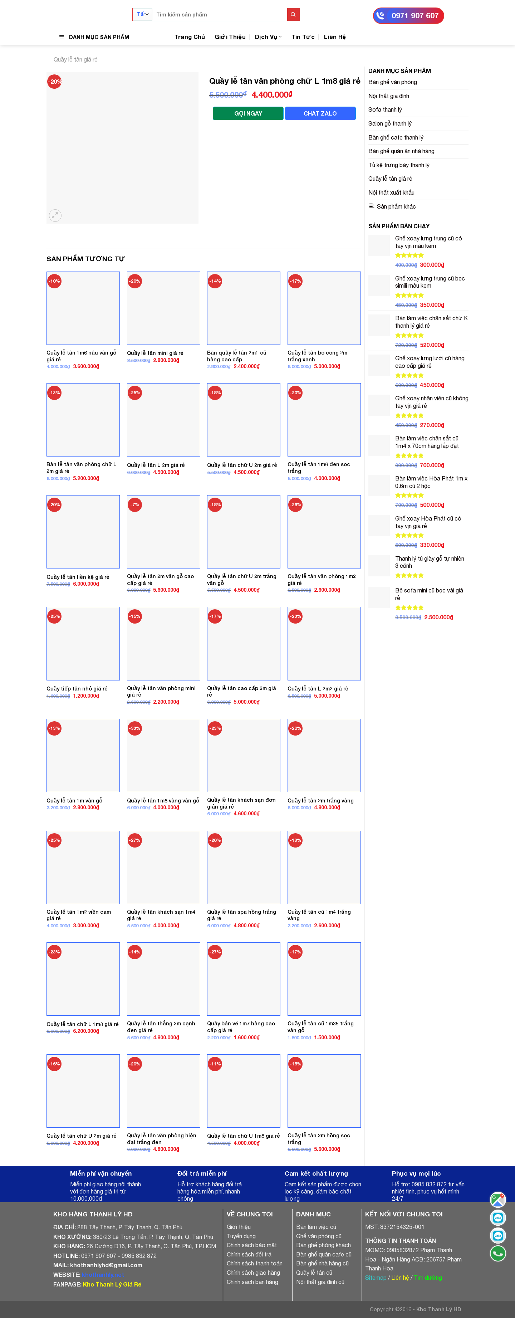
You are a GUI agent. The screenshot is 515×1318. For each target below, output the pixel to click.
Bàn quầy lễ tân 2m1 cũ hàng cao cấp (236, 356)
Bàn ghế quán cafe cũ (324, 1254)
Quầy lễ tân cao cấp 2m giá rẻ (241, 691)
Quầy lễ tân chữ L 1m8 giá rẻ (82, 1024)
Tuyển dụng (241, 1236)
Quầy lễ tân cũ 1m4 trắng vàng (319, 915)
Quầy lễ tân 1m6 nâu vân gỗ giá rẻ (81, 356)
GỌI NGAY (248, 113)
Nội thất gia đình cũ (320, 1282)
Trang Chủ (190, 36)
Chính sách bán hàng (252, 1282)
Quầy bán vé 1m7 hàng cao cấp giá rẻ (241, 1026)
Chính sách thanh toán (255, 1263)
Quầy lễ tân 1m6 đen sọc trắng (319, 467)
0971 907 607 (415, 15)
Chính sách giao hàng (253, 1272)
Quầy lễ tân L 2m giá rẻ (156, 465)
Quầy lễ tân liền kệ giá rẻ (77, 577)
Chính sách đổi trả (249, 1254)
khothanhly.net (103, 1274)
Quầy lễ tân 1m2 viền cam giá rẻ (78, 915)
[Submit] (293, 14)
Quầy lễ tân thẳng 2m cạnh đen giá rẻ (161, 1026)
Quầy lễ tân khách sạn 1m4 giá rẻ (161, 915)
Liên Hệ (335, 36)
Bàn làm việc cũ (316, 1227)
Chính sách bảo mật (252, 1245)
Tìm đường (428, 1277)
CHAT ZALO (320, 113)
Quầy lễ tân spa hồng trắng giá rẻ (241, 915)
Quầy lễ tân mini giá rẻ (155, 353)
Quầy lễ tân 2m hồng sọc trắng (319, 1138)
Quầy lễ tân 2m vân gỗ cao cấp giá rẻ (160, 579)
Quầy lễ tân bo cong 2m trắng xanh (317, 356)
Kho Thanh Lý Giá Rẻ (112, 1284)
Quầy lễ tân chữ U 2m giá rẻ (242, 465)
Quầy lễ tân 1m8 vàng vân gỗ (163, 800)
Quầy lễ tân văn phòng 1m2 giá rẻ (322, 579)
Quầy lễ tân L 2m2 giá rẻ (318, 688)
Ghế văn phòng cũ (319, 1236)
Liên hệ (400, 1277)
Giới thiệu (239, 1227)
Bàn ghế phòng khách (323, 1245)
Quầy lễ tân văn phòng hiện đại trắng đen (161, 1138)
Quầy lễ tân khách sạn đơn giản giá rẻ (241, 803)
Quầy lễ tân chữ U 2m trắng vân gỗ (241, 579)
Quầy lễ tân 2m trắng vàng (321, 800)
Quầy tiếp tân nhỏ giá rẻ (77, 688)
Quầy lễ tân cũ (314, 1272)
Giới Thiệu (230, 36)
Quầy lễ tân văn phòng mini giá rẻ (161, 691)
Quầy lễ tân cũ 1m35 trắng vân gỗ (321, 1026)
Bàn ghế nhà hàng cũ (322, 1263)
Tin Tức (303, 36)
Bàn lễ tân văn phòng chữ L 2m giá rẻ (81, 467)
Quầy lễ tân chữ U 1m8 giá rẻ (243, 1136)
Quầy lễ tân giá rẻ (76, 59)
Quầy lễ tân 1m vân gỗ (74, 800)
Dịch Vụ (268, 36)
